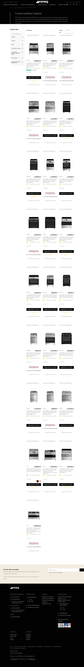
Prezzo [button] (13, 37)
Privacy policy (23, 646)
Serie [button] (12, 44)
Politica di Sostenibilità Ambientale (18, 648)
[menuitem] (10, 4)
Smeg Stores (11, 1)
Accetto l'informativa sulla (55, 572)
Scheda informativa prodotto (35, 68)
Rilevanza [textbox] (68, 30)
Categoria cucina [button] (16, 48)
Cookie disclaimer (31, 646)
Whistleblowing (47, 646)
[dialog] (38, 481)
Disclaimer (16, 646)
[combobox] (69, 30)
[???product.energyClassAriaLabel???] (27, 68)
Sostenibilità (78, 1)
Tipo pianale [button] (14, 58)
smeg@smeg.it (32, 659)
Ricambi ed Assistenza (33, 607)
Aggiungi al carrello (33, 77)
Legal (11, 646)
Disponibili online (17, 34)
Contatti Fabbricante (56, 646)
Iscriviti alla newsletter (11, 569)
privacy (60, 572)
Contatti (66, 1)
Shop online (5, 1)
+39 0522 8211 (14, 659)
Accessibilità (39, 646)
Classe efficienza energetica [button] (16, 62)
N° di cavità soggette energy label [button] (15, 53)
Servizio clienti (72, 1)
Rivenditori (17, 1)
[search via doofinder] (67, 4)
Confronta (29, 72)
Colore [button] (13, 40)
